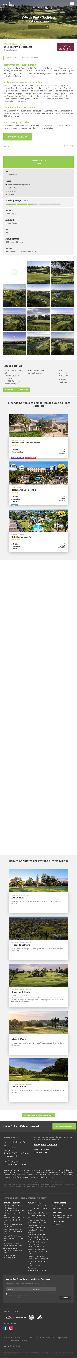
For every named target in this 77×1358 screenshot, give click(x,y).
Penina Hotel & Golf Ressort (37, 1237)
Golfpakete (24, 58)
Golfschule (28, 1338)
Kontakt (25, 1340)
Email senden (36, 373)
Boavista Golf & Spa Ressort (37, 1213)
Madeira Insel (58, 1212)
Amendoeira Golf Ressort (36, 1227)
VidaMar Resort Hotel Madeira (62, 1215)
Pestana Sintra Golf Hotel (12, 1236)
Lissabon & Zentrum (11, 1203)
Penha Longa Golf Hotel (11, 1243)
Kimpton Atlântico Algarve (36, 1220)
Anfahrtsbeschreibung (16, 389)
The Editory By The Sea (11, 1257)
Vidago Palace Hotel (59, 1206)
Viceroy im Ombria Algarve (37, 1270)
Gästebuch (34, 58)
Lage (16, 58)
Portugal (7, 1340)
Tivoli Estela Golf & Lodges (61, 1208)
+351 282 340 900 (37, 371)
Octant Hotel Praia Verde (36, 1249)
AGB (18, 1298)
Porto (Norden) (59, 1203)
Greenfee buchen (38, 162)
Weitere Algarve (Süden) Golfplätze (38, 1115)
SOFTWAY (8, 1354)
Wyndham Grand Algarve (36, 1256)
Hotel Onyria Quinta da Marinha (13, 1217)
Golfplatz (8, 58)
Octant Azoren (57, 1224)
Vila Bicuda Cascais (9, 1255)
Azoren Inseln (58, 1222)
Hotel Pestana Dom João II (37, 1206)
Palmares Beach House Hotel (38, 1239)
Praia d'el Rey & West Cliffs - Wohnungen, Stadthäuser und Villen (13, 1231)
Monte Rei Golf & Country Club (38, 1259)
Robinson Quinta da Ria (36, 1247)
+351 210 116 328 (41, 1149)
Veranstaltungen (52, 1338)
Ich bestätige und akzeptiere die (17, 1296)
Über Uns (63, 1338)
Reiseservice (39, 1338)
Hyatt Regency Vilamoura (36, 1234)
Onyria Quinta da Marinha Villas (13, 1210)
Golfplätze (18, 1338)
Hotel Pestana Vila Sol (35, 1225)
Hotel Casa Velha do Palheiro (62, 1218)
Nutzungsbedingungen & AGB (12, 1353)
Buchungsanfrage (64, 1126)
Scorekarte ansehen (17, 137)
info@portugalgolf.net (45, 1144)
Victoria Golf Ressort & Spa (37, 1222)
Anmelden (65, 1298)
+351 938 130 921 (41, 1152)
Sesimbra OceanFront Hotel (12, 1246)
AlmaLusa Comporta (10, 1248)
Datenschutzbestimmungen (16, 1296)
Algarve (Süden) (34, 1203)
